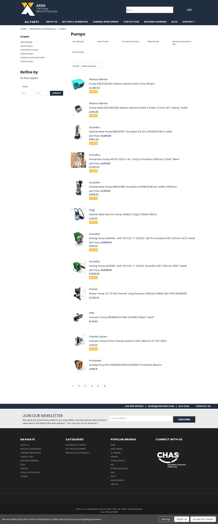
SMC (113, 472)
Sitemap (24, 476)
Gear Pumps (26, 46)
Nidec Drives (117, 449)
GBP (189, 10)
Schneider (116, 452)
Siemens (114, 456)
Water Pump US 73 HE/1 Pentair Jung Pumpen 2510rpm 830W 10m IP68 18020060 (138, 293)
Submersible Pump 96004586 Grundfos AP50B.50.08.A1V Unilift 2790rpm (133, 187)
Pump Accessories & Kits (32, 57)
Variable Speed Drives (106, 21)
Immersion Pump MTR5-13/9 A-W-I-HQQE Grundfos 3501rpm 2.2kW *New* (134, 159)
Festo (113, 476)
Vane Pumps (26, 61)
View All (114, 484)
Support (189, 21)
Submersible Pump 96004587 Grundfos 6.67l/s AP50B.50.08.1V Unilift (130, 131)
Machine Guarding (155, 21)
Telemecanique (118, 460)
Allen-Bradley (117, 480)
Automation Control (76, 445)
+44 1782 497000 (134, 406)
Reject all (182, 519)
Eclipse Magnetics (119, 468)
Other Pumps (26, 53)
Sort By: (76, 66)
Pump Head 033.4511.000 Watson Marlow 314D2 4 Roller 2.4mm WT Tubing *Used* (138, 108)
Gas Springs (26, 42)
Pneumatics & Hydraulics (78, 452)
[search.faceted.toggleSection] (27, 87)
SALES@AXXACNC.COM (161, 406)
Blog (175, 21)
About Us (51, 21)
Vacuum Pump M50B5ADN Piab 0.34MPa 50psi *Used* (122, 317)
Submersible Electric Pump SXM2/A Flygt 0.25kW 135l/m (123, 214)
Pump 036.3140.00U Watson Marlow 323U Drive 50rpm (122, 83)
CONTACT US (203, 406)
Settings (165, 519)
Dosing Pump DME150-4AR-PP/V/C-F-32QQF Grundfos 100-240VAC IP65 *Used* (138, 266)
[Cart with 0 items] (196, 9)
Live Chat (183, 406)
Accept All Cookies (203, 519)
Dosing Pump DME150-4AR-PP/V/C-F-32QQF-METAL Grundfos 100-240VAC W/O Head (142, 238)
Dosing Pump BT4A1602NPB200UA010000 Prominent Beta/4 (125, 365)
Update (56, 93)
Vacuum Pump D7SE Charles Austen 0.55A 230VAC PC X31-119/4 (128, 341)
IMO (112, 464)
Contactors (131, 21)
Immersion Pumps (29, 49)
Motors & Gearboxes (75, 21)
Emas (113, 445)
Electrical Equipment (76, 449)
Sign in (23, 472)
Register (35, 472)
